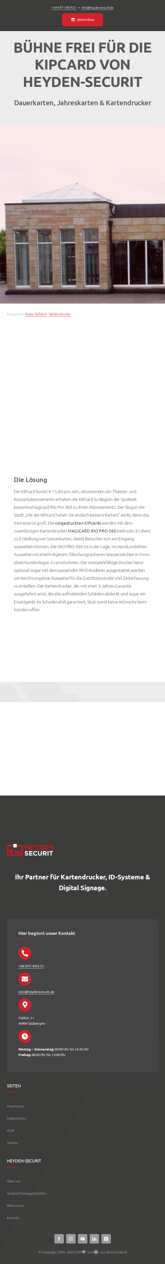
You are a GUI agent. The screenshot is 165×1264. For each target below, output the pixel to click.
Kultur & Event (36, 313)
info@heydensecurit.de (97, 7)
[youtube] (82, 1239)
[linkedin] (94, 1239)
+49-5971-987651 (64, 7)
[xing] (106, 1239)
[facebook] (59, 1239)
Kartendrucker (60, 313)
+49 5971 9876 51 (31, 966)
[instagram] (71, 1239)
